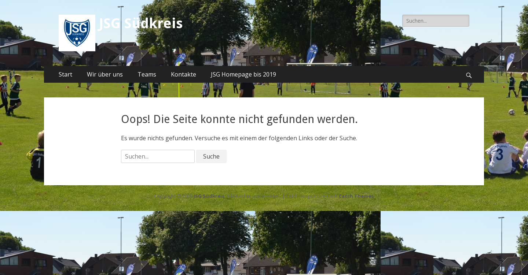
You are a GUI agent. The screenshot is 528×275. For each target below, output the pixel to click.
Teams (147, 74)
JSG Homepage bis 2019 (243, 74)
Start (65, 74)
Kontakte (183, 74)
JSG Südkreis (141, 23)
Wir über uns (105, 74)
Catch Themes (356, 196)
